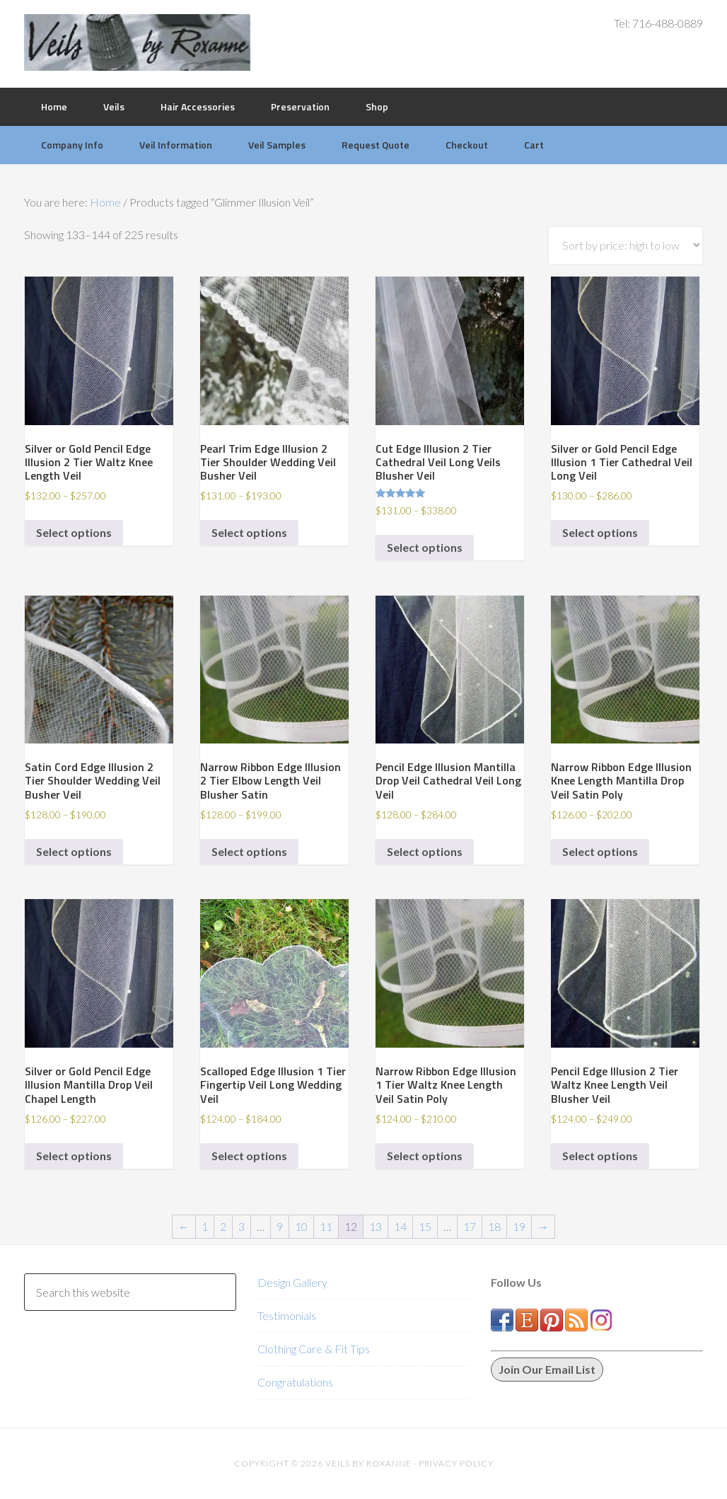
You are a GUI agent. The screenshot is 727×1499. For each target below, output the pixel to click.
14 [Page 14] (400, 1226)
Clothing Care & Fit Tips (313, 1348)
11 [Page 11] (326, 1226)
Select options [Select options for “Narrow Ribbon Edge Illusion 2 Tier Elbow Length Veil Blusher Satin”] (249, 851)
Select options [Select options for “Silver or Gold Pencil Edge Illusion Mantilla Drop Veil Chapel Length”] (74, 1155)
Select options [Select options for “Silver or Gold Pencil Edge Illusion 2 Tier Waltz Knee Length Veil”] (74, 532)
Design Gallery (292, 1282)
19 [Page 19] (519, 1226)
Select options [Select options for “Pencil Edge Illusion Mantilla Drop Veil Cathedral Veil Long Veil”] (425, 851)
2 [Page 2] (223, 1226)
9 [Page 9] (280, 1226)
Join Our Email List (547, 1369)
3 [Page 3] (241, 1226)
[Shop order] (625, 245)
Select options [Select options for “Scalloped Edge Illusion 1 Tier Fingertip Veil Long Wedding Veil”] (249, 1155)
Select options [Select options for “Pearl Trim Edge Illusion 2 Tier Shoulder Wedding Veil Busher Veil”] (249, 532)
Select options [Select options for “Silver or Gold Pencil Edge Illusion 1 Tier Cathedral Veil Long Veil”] (600, 532)
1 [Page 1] (205, 1226)
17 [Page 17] (469, 1226)
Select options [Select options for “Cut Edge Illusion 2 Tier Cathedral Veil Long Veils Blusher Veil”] (425, 547)
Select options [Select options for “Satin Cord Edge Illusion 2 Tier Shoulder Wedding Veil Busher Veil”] (74, 851)
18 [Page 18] (494, 1226)
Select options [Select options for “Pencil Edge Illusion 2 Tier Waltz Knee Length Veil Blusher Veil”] (600, 1155)
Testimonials (286, 1315)
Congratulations (295, 1382)
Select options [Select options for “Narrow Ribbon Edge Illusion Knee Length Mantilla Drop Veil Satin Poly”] (600, 851)
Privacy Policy (456, 1463)
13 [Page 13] (375, 1226)
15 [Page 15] (425, 1226)
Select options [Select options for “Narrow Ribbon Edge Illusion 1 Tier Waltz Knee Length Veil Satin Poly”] (425, 1155)
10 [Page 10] (301, 1226)
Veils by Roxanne (137, 42)
